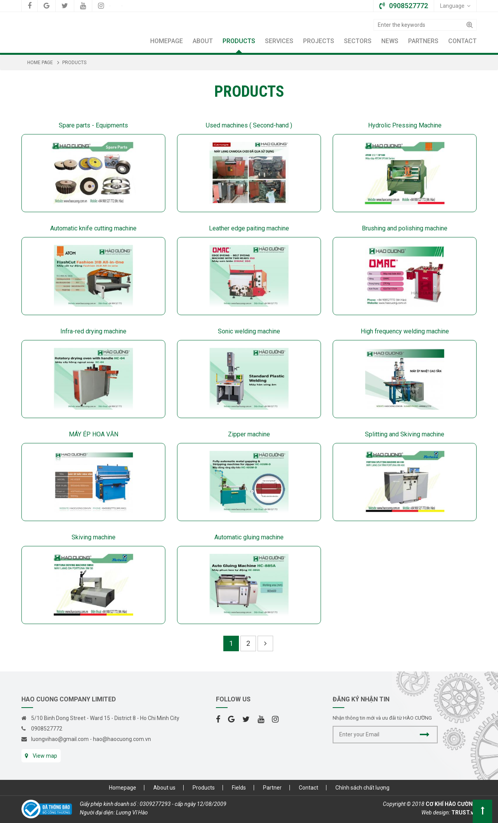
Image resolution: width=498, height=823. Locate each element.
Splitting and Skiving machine (404, 434)
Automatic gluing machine (249, 537)
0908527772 (46, 728)
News (389, 41)
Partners (423, 41)
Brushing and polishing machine (404, 228)
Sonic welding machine (249, 331)
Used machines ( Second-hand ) (249, 125)
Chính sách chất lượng (362, 787)
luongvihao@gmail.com (60, 739)
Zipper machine (249, 434)
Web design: (435, 812)
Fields (239, 787)
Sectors (358, 41)
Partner (272, 787)
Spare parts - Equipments (93, 125)
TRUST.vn (464, 812)
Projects (318, 41)
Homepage (166, 41)
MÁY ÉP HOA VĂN (93, 434)
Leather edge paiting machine (249, 228)
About (203, 41)
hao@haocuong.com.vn (122, 739)
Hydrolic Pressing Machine (405, 125)
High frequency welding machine (405, 331)
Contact (462, 41)
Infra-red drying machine (93, 331)
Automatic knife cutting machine (93, 228)
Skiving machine (94, 537)
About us (164, 787)
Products (239, 41)
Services (279, 41)
